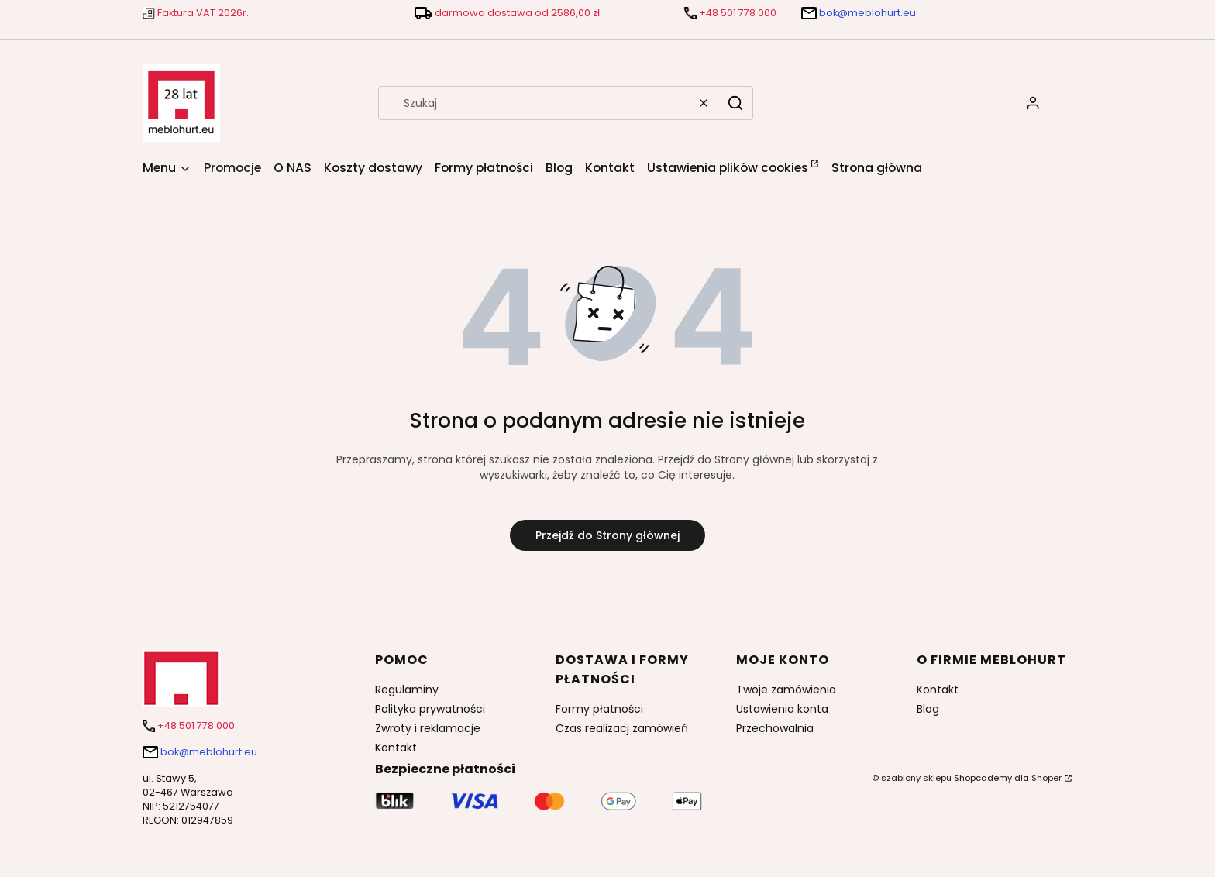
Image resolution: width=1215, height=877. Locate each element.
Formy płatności (599, 709)
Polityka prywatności (430, 709)
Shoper (1046, 778)
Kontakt (396, 747)
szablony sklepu (916, 778)
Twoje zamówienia (786, 689)
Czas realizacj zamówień (622, 728)
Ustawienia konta (782, 709)
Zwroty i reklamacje (427, 728)
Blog (928, 709)
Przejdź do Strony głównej (607, 535)
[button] (735, 103)
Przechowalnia (775, 728)
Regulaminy (407, 689)
